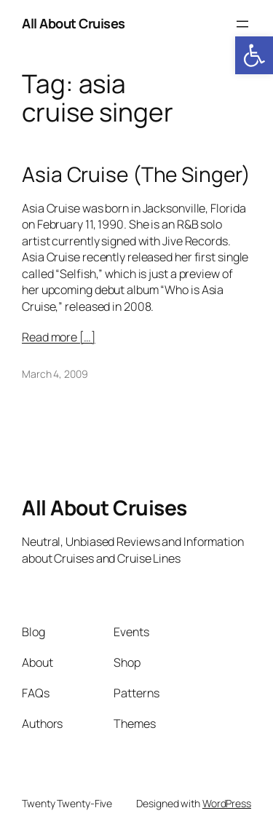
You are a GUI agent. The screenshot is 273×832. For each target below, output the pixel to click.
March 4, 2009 (55, 374)
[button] (254, 55)
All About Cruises (73, 23)
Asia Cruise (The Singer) (136, 174)
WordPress (226, 803)
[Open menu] (242, 24)
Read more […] (58, 337)
